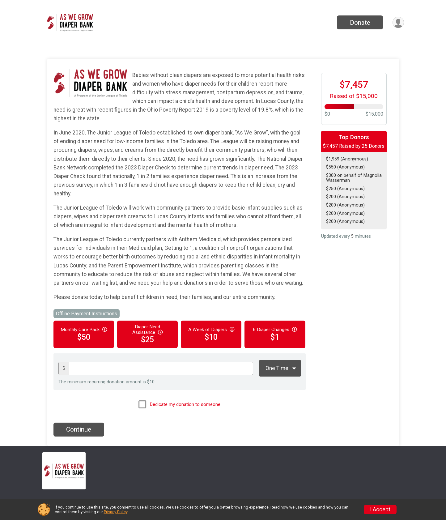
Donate (360, 22)
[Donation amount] (161, 368)
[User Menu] (398, 22)
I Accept (380, 509)
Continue (78, 429)
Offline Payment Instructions (86, 314)
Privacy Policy (115, 511)
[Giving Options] (280, 368)
